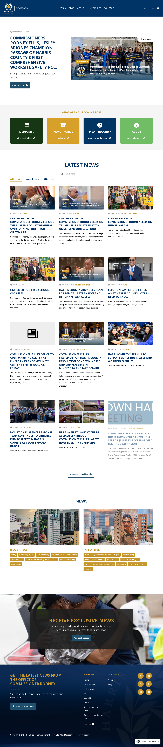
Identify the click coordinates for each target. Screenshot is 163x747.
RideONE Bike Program (130, 559)
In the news (89, 689)
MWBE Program (112, 559)
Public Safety (16, 564)
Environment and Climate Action (64, 555)
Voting (13, 555)
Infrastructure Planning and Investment (41, 559)
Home (86, 680)
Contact (109, 8)
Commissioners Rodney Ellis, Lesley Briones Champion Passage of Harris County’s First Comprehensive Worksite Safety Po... (33, 52)
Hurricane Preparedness (94, 559)
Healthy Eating (128, 555)
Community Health (26, 555)
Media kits (95, 8)
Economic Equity (43, 555)
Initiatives (92, 549)
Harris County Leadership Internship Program (102, 555)
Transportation (17, 559)
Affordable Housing (67, 559)
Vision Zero (121, 564)
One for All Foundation (137, 564)
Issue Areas (18, 549)
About (80, 8)
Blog (71, 8)
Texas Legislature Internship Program (99, 564)
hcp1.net (152, 8)
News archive (89, 684)
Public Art (88, 569)
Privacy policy (83, 735)
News (61, 8)
